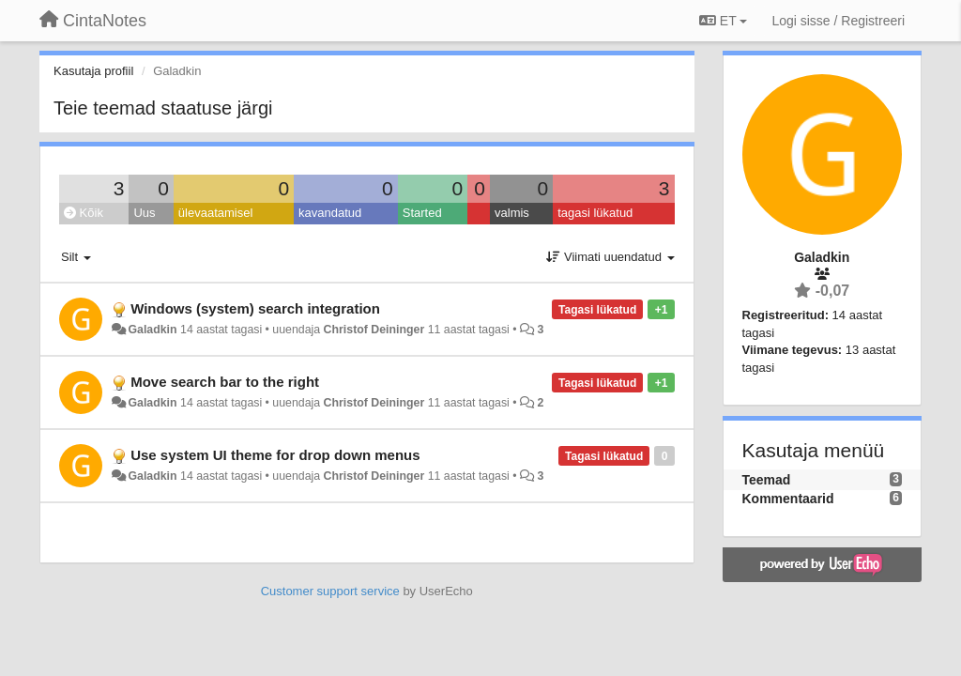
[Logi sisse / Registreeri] (838, 21)
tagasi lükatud (595, 213)
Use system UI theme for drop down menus (274, 455)
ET (723, 20)
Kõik (83, 213)
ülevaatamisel (215, 213)
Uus (144, 213)
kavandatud (329, 213)
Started (422, 213)
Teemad (766, 479)
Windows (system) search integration (255, 308)
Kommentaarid (788, 498)
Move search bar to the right (224, 382)
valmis (512, 213)
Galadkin (152, 329)
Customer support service (330, 591)
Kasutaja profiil (93, 71)
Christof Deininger (374, 329)
